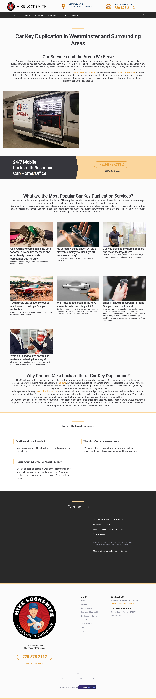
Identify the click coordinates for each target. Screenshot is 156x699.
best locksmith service (46, 391)
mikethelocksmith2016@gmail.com (122, 603)
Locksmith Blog (87, 624)
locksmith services (126, 72)
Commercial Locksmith (89, 612)
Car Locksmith (86, 608)
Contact (84, 628)
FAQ (82, 631)
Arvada (92, 72)
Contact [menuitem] (74, 15)
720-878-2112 (124, 8)
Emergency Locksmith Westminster (80, 6)
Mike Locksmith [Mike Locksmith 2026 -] (71, 679)
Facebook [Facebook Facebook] (143, 15)
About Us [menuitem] (39, 15)
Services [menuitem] (26, 15)
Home (83, 600)
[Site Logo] (10, 6)
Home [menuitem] (15, 15)
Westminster (78, 72)
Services (84, 604)
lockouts (62, 383)
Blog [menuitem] (64, 15)
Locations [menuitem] (52, 15)
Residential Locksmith (89, 616)
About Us (84, 620)
